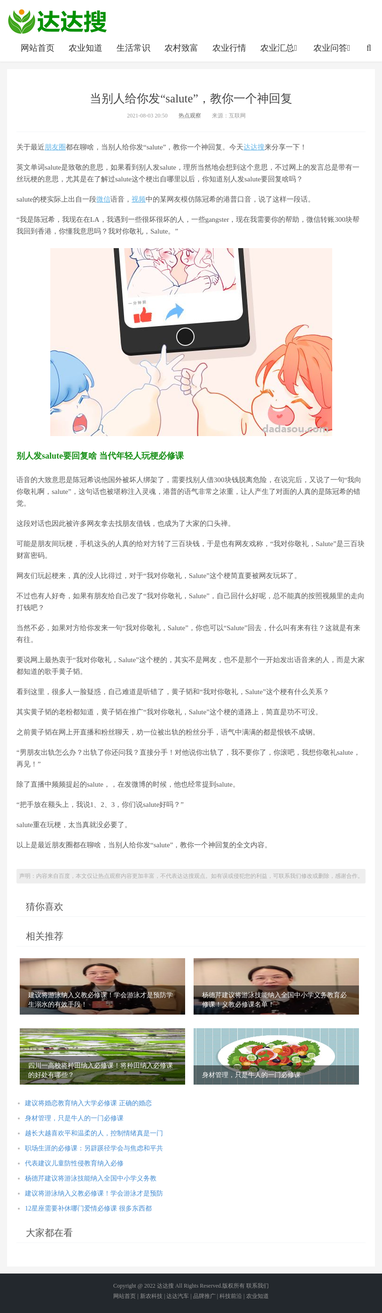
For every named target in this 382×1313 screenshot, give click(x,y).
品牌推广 (204, 1296)
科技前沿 (230, 1296)
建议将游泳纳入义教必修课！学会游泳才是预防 (94, 1193)
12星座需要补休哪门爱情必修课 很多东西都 (88, 1208)
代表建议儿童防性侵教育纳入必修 (74, 1163)
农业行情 (229, 48)
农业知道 (85, 48)
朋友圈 (55, 147)
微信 (103, 199)
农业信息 (57, 21)
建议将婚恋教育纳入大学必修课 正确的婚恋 (88, 1103)
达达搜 (254, 147)
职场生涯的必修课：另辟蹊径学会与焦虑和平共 (94, 1148)
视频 (139, 199)
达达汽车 (177, 1296)
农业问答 (332, 48)
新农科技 (151, 1296)
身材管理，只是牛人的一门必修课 (74, 1118)
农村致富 (181, 48)
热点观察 (190, 115)
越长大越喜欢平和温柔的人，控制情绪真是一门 (94, 1133)
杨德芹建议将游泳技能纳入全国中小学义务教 (90, 1178)
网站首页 (38, 48)
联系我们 (257, 1285)
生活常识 (133, 48)
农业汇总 (279, 48)
